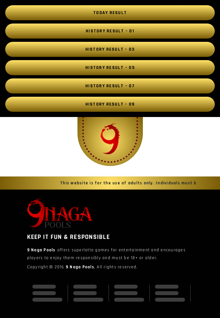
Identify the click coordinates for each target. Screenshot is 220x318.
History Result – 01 (110, 31)
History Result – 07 (110, 86)
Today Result (110, 13)
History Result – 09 (110, 104)
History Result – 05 (110, 68)
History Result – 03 (110, 49)
